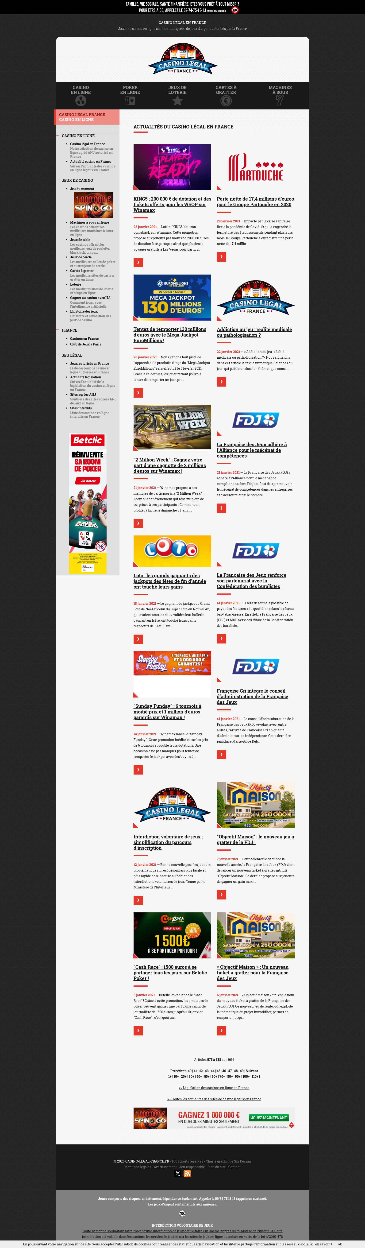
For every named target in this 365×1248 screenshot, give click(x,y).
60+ (214, 1076)
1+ (170, 1076)
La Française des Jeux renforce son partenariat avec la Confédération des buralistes (251, 580)
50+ (207, 1076)
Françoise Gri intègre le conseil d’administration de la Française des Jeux (252, 696)
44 (213, 1071)
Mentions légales (137, 1167)
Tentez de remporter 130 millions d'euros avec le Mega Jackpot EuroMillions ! (170, 334)
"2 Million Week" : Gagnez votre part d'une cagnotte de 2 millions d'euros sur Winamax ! (170, 465)
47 (230, 1071)
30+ (191, 1076)
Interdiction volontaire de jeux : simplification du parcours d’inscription (168, 842)
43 (207, 1071)
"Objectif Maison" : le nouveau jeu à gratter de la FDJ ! (255, 839)
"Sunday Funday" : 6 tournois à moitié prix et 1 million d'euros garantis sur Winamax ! (167, 711)
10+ (176, 1076)
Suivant (252, 1071)
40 (190, 1071)
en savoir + (323, 1244)
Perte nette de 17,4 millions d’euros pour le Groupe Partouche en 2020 (255, 201)
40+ (199, 1076)
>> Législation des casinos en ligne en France (214, 1087)
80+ (230, 1076)
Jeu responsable (192, 1167)
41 (195, 1071)
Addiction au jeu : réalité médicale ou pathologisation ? (254, 332)
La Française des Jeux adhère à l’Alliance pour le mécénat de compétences (252, 450)
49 (242, 1071)
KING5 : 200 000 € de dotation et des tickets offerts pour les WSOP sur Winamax (172, 204)
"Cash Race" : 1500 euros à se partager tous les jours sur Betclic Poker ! (170, 972)
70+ (222, 1076)
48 (236, 1071)
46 (224, 1071)
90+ (238, 1076)
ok (340, 1244)
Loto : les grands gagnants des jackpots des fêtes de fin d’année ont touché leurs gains (170, 581)
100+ (246, 1076)
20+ (184, 1076)
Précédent (178, 1071)
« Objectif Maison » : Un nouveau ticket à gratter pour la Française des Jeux (252, 972)
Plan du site (216, 1167)
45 (218, 1071)
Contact (234, 1167)
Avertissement (165, 1167)
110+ (255, 1076)
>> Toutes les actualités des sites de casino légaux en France (214, 1099)
